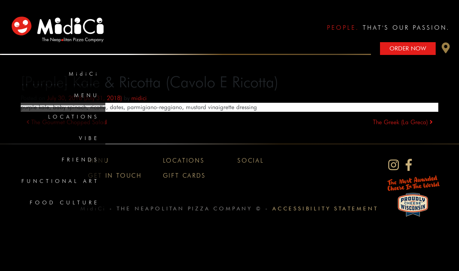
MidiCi (84, 74)
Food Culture (64, 202)
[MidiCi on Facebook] (409, 165)
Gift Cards (184, 175)
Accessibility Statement (325, 208)
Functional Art (60, 181)
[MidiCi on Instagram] (393, 165)
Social (250, 160)
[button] (446, 49)
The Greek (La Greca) (403, 122)
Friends (80, 160)
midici (139, 98)
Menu (86, 95)
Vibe (89, 138)
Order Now (407, 48)
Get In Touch (115, 175)
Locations (73, 117)
